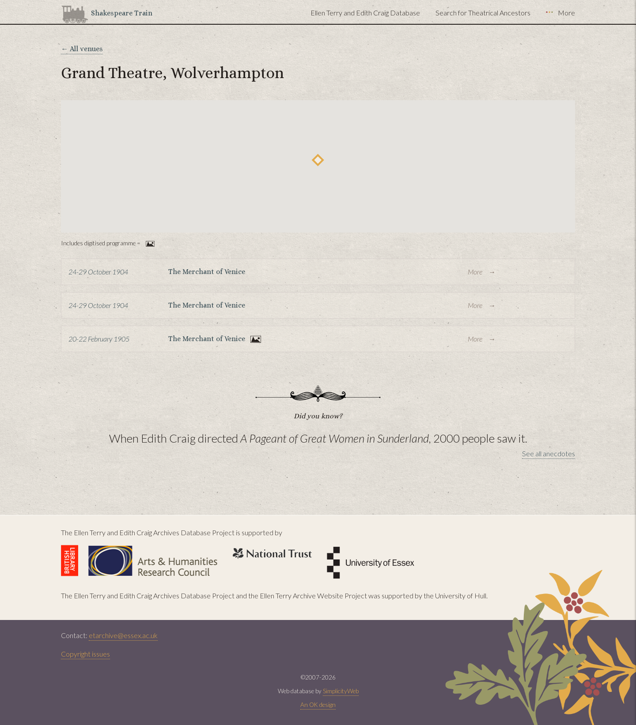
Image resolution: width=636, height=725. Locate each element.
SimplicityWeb (341, 691)
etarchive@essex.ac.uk (123, 635)
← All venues (82, 49)
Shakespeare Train (121, 13)
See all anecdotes (548, 453)
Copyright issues (85, 654)
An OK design (318, 704)
